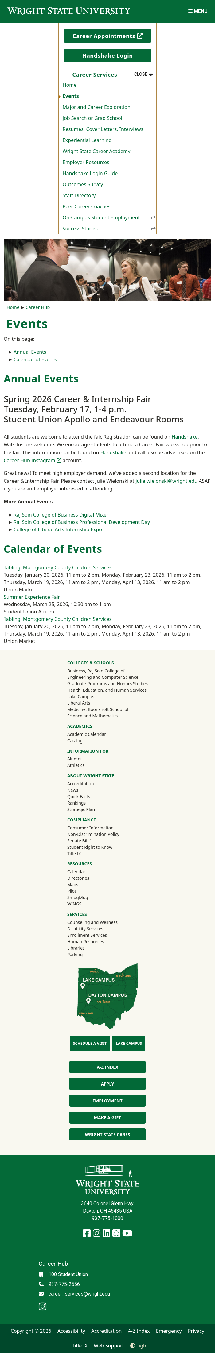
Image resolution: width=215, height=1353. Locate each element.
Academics (79, 726)
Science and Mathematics (93, 716)
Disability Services (85, 929)
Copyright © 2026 (31, 1330)
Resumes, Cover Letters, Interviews (103, 129)
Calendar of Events (35, 359)
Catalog (75, 741)
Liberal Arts (78, 703)
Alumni (82, 758)
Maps (72, 884)
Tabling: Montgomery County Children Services (57, 567)
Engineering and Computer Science (102, 677)
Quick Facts (78, 796)
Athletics (84, 765)
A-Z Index (107, 1067)
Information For (87, 751)
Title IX (74, 853)
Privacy (196, 1330)
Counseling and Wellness (92, 922)
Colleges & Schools (90, 663)
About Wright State (90, 775)
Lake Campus (80, 696)
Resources (79, 864)
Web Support (109, 1345)
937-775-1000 (107, 1218)
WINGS (74, 904)
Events (71, 96)
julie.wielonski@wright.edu (166, 481)
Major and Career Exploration (97, 107)
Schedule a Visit (90, 1043)
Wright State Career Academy (97, 151)
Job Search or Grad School (92, 118)
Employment (107, 1101)
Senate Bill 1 (79, 841)
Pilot (71, 891)
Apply (107, 1084)
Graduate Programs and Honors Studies (107, 683)
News (72, 790)
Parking (75, 954)
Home (70, 85)
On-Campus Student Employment (109, 217)
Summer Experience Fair (32, 597)
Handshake (185, 436)
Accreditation (80, 783)
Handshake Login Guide (90, 173)
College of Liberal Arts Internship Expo (58, 529)
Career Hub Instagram (33, 460)
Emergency (169, 1330)
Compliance (81, 820)
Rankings (76, 803)
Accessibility (71, 1330)
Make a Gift (107, 1117)
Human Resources (85, 941)
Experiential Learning (87, 140)
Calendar (76, 871)
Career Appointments (111, 36)
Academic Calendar (86, 734)
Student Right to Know (89, 847)
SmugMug (85, 897)
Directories (78, 878)
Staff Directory (79, 195)
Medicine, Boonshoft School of (98, 709)
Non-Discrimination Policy (93, 834)
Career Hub (37, 307)
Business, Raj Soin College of (96, 671)
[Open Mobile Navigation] (198, 11)
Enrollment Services (87, 935)
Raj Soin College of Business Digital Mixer (61, 514)
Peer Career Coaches (87, 206)
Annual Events (30, 351)
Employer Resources (86, 162)
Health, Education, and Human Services (107, 690)
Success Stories (109, 228)
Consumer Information (90, 828)
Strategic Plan (81, 809)
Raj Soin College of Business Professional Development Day (82, 522)
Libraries (76, 948)
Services (77, 914)
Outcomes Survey (83, 184)
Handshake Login (107, 55)
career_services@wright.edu (79, 1294)
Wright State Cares (107, 1134)
